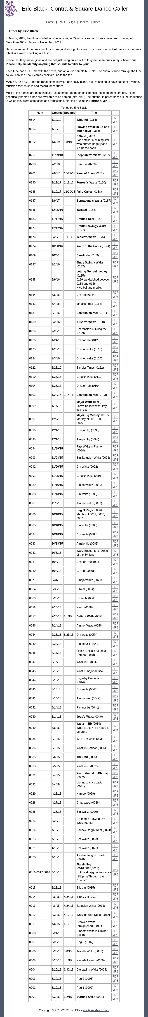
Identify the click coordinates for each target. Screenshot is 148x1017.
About (61, 21)
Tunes (96, 21)
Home (50, 21)
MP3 (115, 121)
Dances (83, 21)
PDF (115, 117)
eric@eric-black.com (96, 1010)
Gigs (72, 21)
